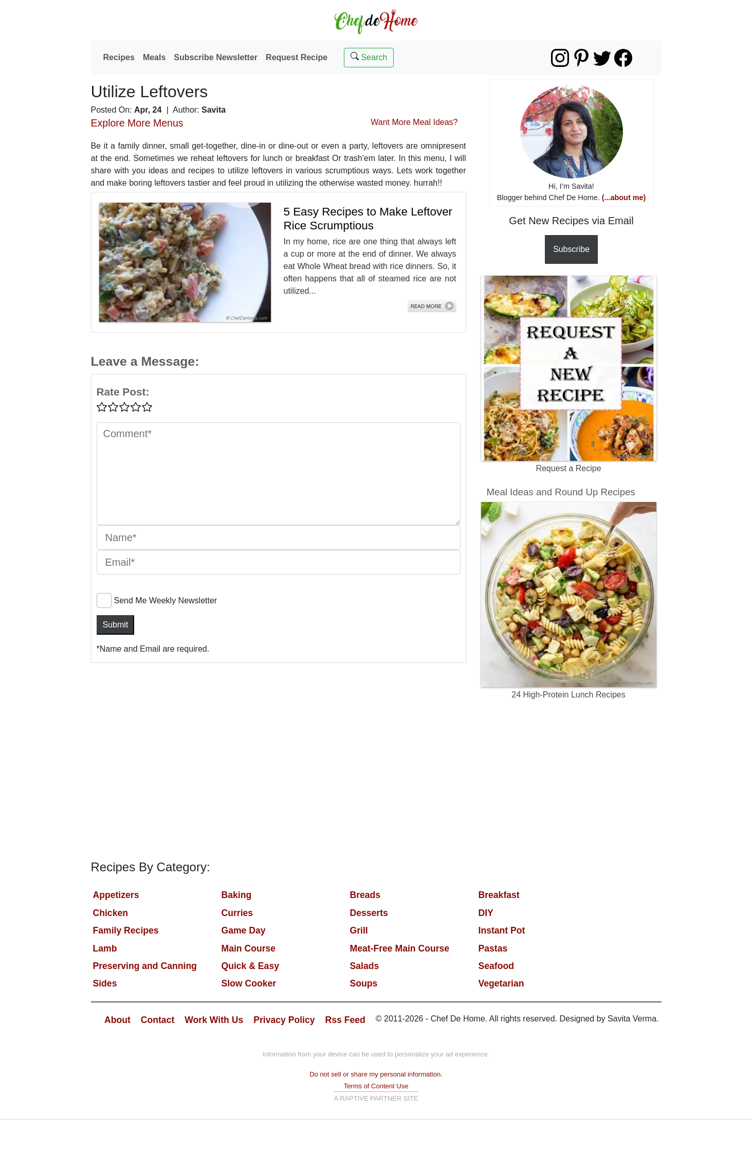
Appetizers (116, 895)
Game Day (244, 930)
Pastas (493, 948)
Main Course (249, 948)
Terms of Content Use (376, 1086)
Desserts (369, 913)
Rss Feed (345, 1020)
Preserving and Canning (145, 966)
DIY (486, 913)
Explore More (137, 123)
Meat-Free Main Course (400, 948)
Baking (237, 895)
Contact (158, 1020)
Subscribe (571, 249)
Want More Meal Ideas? (414, 122)
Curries (237, 913)
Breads (365, 895)
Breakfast (499, 895)
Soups (364, 983)
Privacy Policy (284, 1020)
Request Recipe (296, 57)
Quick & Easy (250, 966)
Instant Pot (502, 930)
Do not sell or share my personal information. (376, 1074)
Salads (364, 966)
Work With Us (214, 1020)
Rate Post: (123, 392)
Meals (154, 57)
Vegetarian (501, 983)
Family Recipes (126, 930)
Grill (359, 930)
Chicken (110, 913)
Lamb (105, 948)
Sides (105, 983)
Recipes (119, 57)
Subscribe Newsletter (216, 57)
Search (369, 57)
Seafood (496, 966)
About (117, 1020)
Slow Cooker (249, 983)
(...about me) (624, 197)
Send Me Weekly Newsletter (165, 600)
